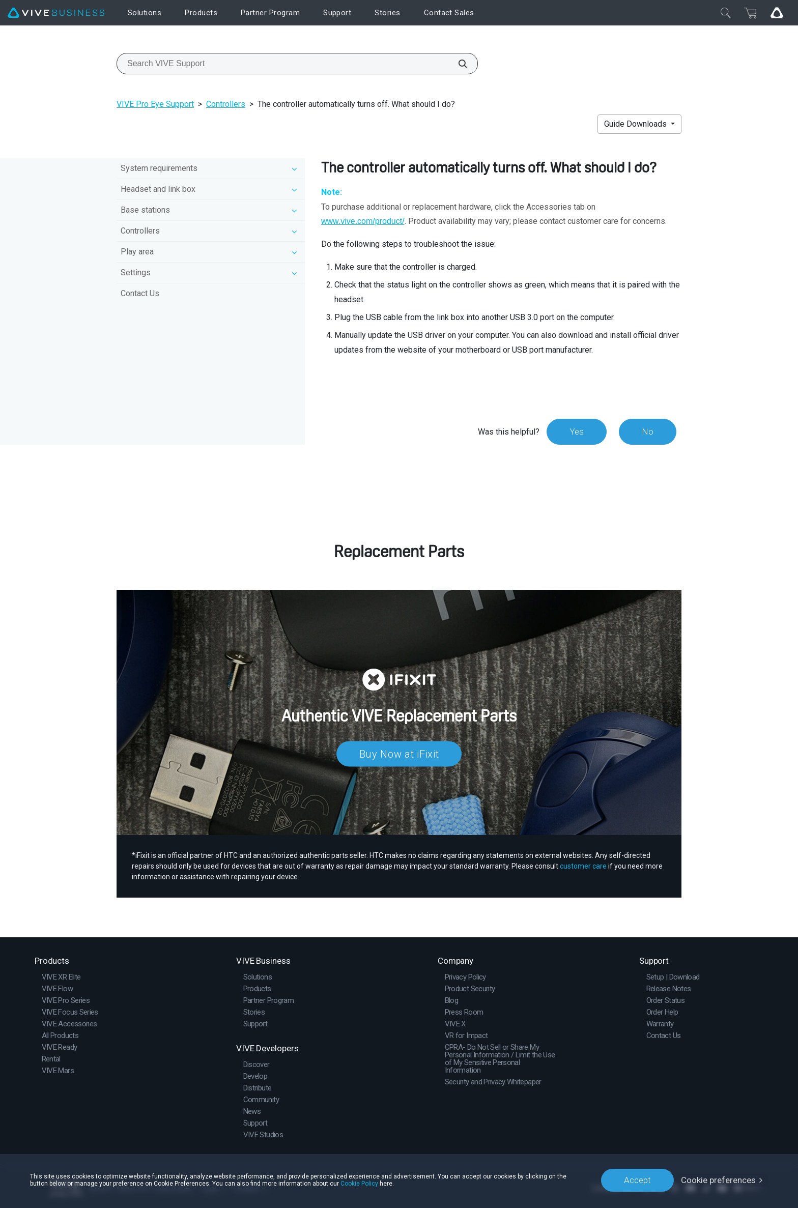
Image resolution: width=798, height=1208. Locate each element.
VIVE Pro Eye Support (155, 104)
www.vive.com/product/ (363, 221)
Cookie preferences (718, 1180)
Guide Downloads (636, 124)
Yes (576, 431)
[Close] (725, 12)
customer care (583, 866)
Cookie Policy (359, 1183)
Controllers (225, 104)
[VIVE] (56, 13)
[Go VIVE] (776, 12)
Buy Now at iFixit (399, 753)
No (647, 431)
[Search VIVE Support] (457, 63)
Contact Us (140, 293)
